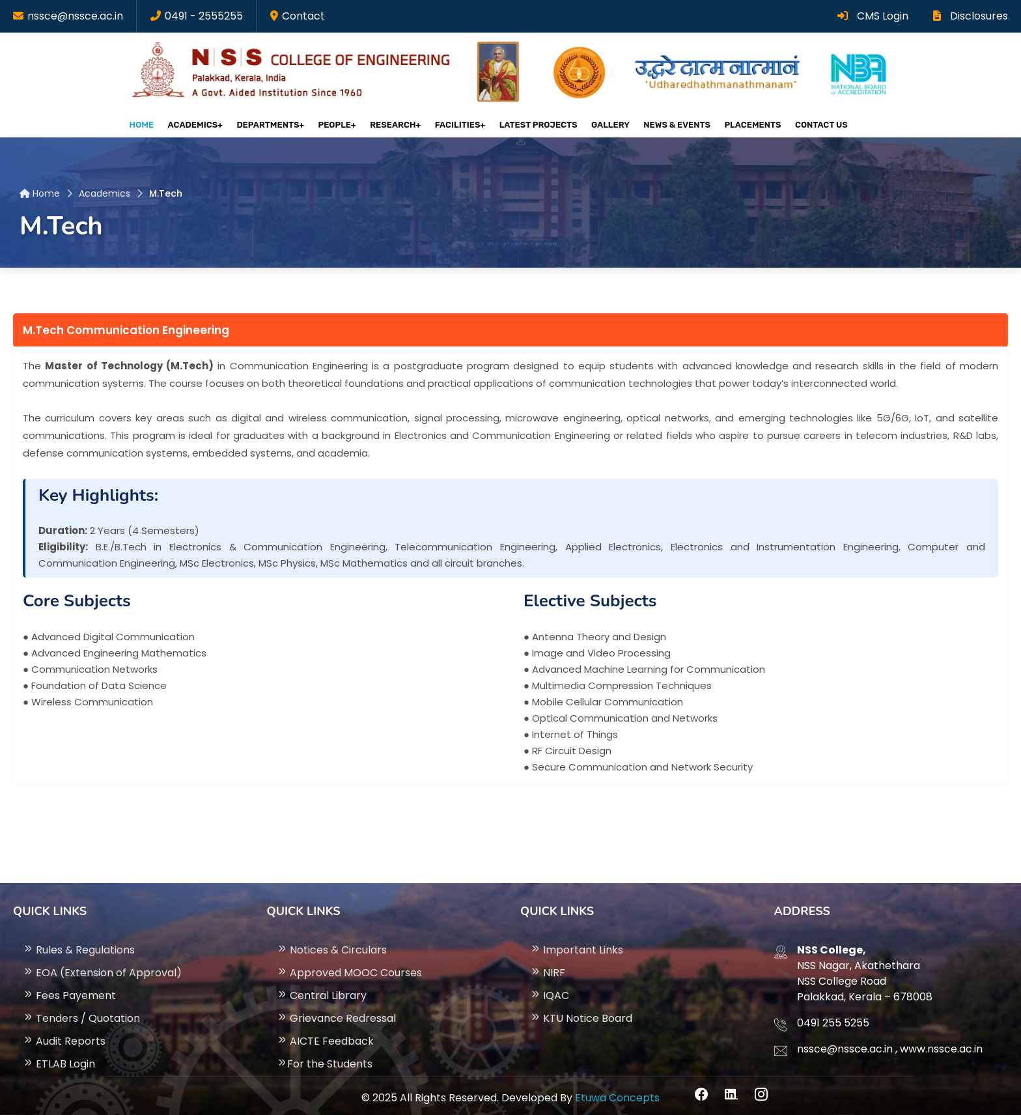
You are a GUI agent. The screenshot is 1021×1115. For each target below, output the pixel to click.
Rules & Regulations (79, 944)
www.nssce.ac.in (941, 1043)
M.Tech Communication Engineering (126, 325)
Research (395, 123)
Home (151, 123)
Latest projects (538, 123)
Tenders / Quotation (81, 1012)
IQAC (549, 989)
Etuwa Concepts (617, 1091)
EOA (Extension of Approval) (102, 966)
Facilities (458, 123)
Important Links (576, 944)
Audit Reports (64, 1035)
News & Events (670, 123)
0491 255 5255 (833, 1016)
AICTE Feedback (325, 1035)
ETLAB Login (59, 1058)
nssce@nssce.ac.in (75, 15)
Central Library (322, 989)
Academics (199, 123)
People (338, 123)
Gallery (607, 123)
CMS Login (872, 15)
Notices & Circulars (332, 944)
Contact (303, 15)
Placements (743, 123)
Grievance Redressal (336, 1012)
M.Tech (165, 188)
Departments (273, 123)
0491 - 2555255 (204, 15)
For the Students (324, 1058)
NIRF (547, 966)
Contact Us (809, 123)
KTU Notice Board (581, 1012)
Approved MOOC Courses (349, 966)
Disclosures (970, 15)
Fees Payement (69, 989)
